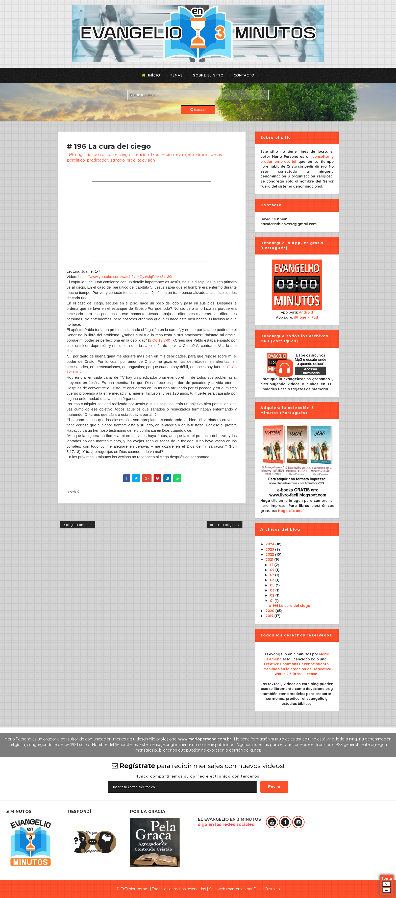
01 (272, 600)
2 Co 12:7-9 (159, 340)
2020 (270, 610)
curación (140, 154)
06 (272, 580)
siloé (131, 160)
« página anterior (77, 524)
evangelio (185, 154)
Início (151, 75)
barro (99, 154)
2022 (270, 554)
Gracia (202, 154)
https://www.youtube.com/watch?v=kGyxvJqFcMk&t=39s (125, 276)
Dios (155, 154)
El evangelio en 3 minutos (288, 654)
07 (272, 575)
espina (167, 154)
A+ (387, 884)
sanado (117, 160)
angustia (83, 154)
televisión (146, 160)
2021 (270, 559)
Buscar (198, 110)
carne (112, 154)
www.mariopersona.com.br (205, 738)
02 (272, 595)
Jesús (216, 154)
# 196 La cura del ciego (289, 605)
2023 (270, 549)
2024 (270, 544)
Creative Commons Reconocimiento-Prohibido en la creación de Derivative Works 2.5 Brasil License (297, 669)
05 (273, 585)
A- (386, 890)
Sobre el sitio (208, 75)
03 (272, 590)
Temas (176, 75)
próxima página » (224, 524)
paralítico (76, 160)
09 (272, 570)
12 (272, 564)
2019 (270, 615)
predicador (97, 160)
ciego (125, 154)
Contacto (244, 75)
